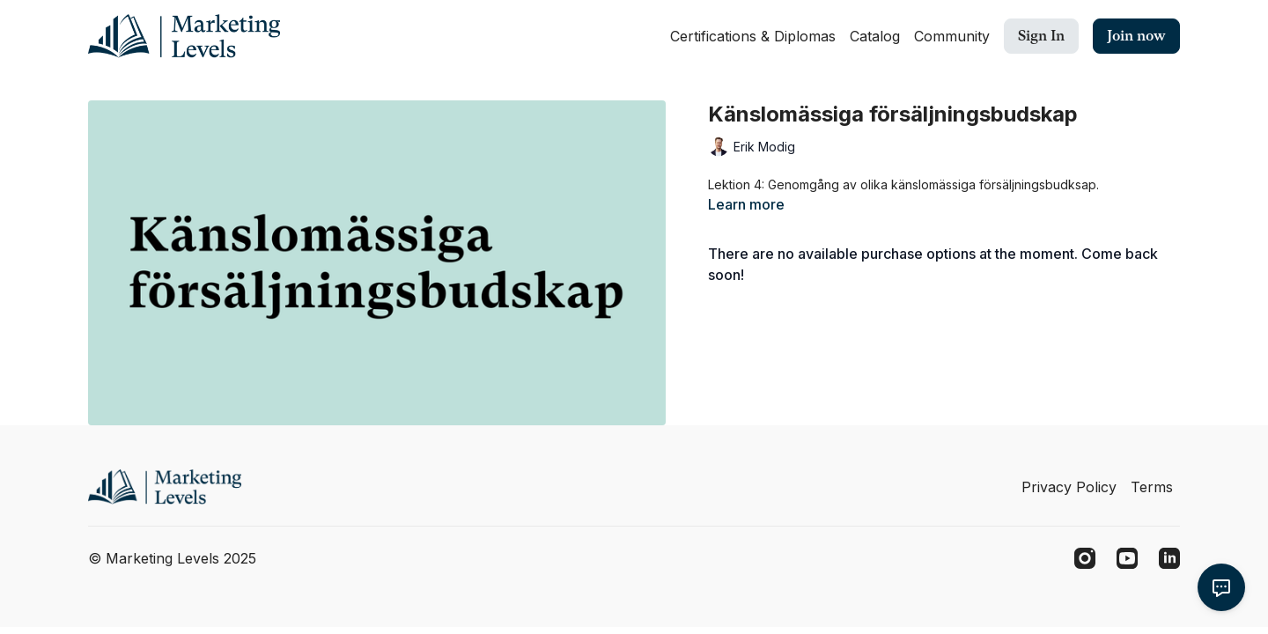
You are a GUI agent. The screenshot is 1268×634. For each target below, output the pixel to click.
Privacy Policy (1069, 487)
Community (952, 36)
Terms (1152, 487)
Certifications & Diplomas (753, 36)
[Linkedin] (1169, 558)
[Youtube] (1127, 558)
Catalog (875, 36)
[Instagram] (1084, 558)
